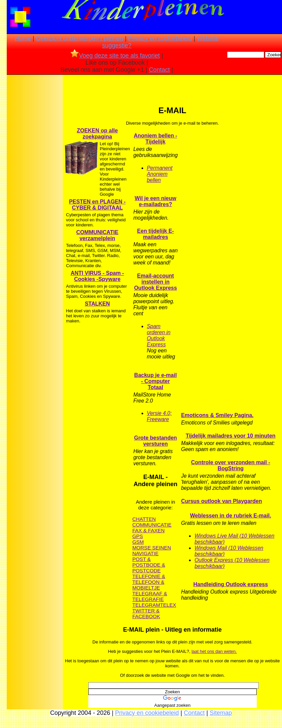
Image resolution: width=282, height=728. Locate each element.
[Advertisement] (35, 182)
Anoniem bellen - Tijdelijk (155, 139)
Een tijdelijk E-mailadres (155, 234)
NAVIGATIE (145, 553)
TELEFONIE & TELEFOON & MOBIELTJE (148, 582)
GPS (137, 536)
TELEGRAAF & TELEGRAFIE (149, 596)
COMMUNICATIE (151, 525)
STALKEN (97, 304)
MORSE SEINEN (151, 547)
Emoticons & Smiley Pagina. (217, 415)
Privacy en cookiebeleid (160, 38)
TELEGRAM (146, 605)
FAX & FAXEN (148, 530)
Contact (159, 69)
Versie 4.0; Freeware (159, 416)
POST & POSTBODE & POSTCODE (148, 564)
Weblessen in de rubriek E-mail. (230, 515)
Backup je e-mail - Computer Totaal (155, 381)
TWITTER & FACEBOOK (146, 613)
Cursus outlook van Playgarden (221, 501)
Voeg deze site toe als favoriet (115, 55)
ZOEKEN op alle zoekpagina (97, 133)
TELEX (168, 605)
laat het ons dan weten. (214, 651)
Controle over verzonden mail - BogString (230, 465)
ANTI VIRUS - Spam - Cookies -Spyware (97, 276)
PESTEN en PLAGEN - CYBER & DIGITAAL (97, 205)
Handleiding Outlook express (230, 584)
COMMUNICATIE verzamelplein (97, 235)
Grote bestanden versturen (155, 441)
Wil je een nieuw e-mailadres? (155, 201)
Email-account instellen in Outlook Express (155, 282)
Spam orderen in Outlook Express (158, 335)
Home (23, 38)
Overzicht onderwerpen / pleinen (79, 38)
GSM (138, 542)
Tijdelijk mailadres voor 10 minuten (230, 436)
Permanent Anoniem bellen (160, 174)
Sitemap (221, 712)
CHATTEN (144, 519)
